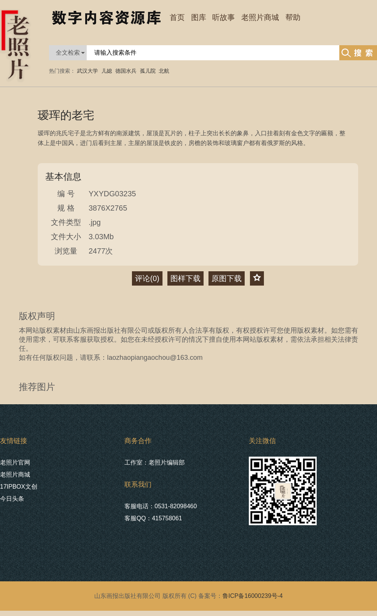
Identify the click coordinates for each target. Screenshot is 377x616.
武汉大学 (87, 71)
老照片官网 (15, 462)
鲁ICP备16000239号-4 (252, 596)
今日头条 (12, 498)
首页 (177, 17)
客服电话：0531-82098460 (160, 506)
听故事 (223, 17)
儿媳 (106, 71)
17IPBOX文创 (18, 486)
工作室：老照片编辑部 (154, 462)
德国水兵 (125, 71)
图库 (198, 17)
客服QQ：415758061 (153, 518)
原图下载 (226, 278)
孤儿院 (148, 71)
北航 (164, 71)
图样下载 (185, 278)
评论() (147, 278)
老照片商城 (15, 474)
